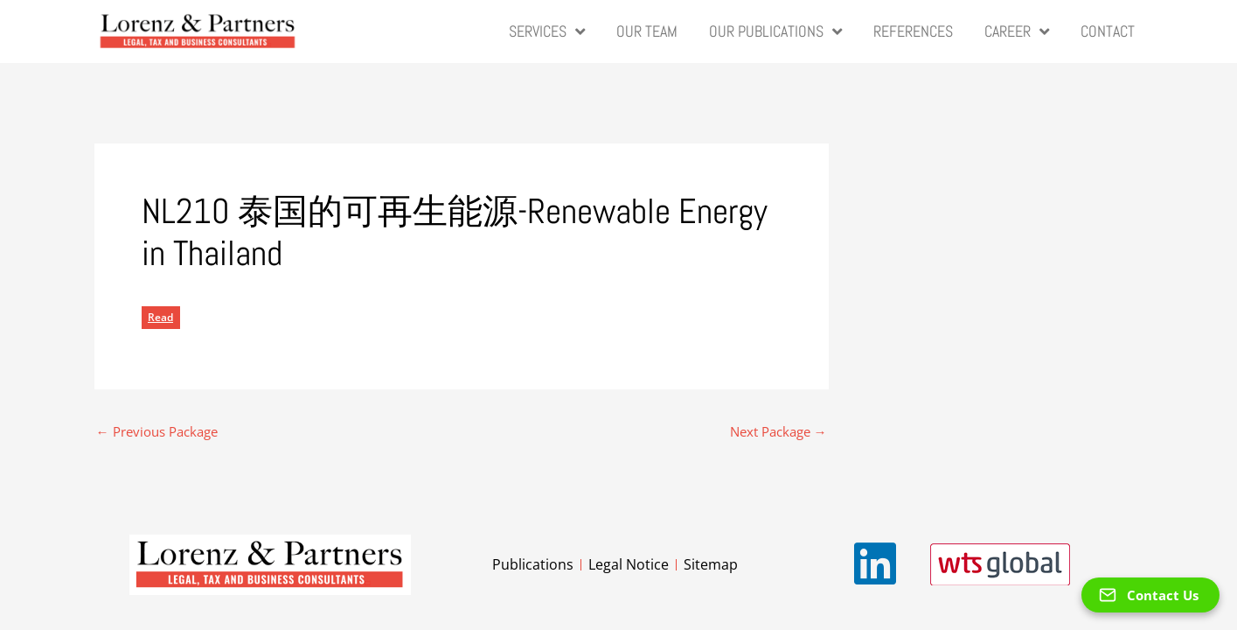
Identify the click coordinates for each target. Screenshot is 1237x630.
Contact (1108, 31)
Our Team (647, 31)
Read (160, 316)
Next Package (778, 431)
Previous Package (157, 431)
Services (547, 31)
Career (1016, 31)
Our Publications (775, 31)
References (913, 31)
